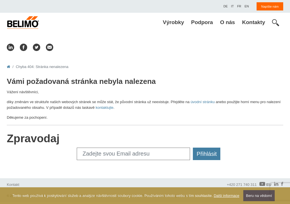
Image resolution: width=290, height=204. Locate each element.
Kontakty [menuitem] (253, 22)
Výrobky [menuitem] (173, 22)
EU (265, 184)
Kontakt (13, 184)
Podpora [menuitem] (202, 22)
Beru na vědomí (259, 196)
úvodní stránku (203, 102)
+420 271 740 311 (242, 184)
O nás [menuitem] (227, 22)
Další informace (226, 196)
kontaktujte (105, 107)
